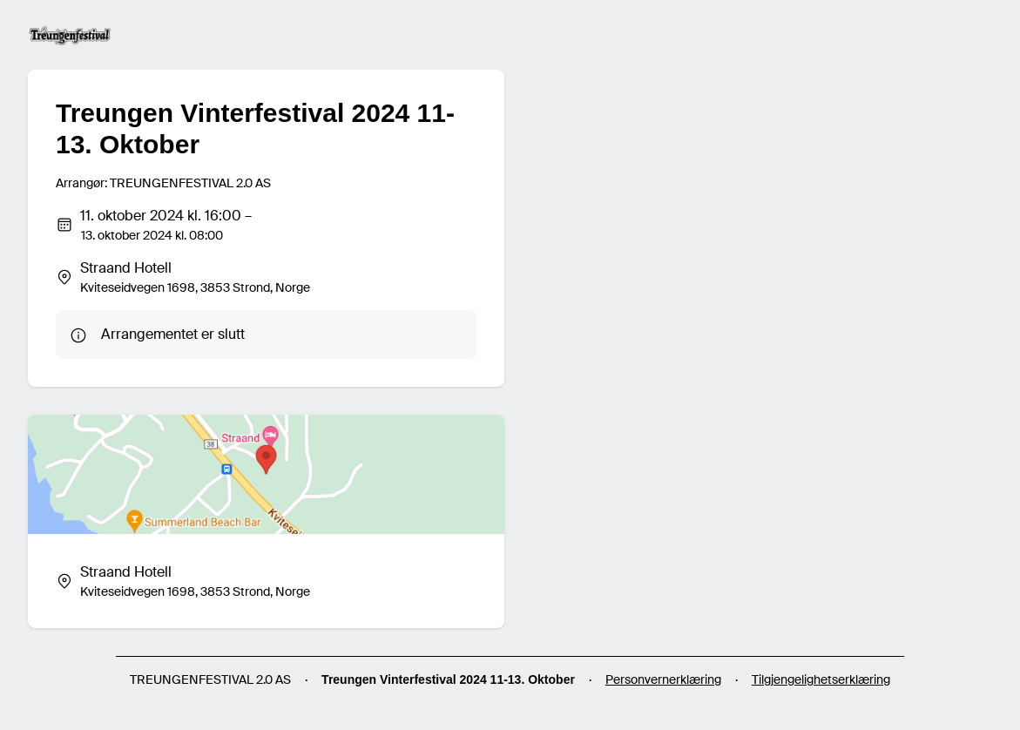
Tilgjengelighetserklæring (821, 679)
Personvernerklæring (663, 679)
